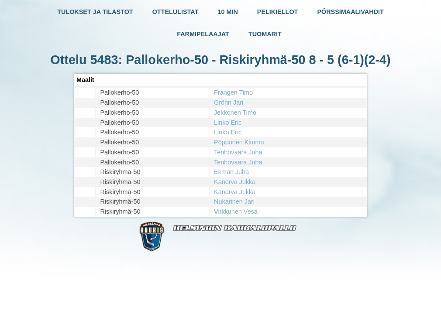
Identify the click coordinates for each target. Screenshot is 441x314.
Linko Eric (227, 122)
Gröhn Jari (228, 102)
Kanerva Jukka (234, 181)
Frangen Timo (233, 92)
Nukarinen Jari (234, 201)
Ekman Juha (231, 171)
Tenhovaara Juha (238, 152)
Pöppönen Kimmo (239, 142)
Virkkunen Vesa (236, 211)
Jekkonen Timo (235, 112)
